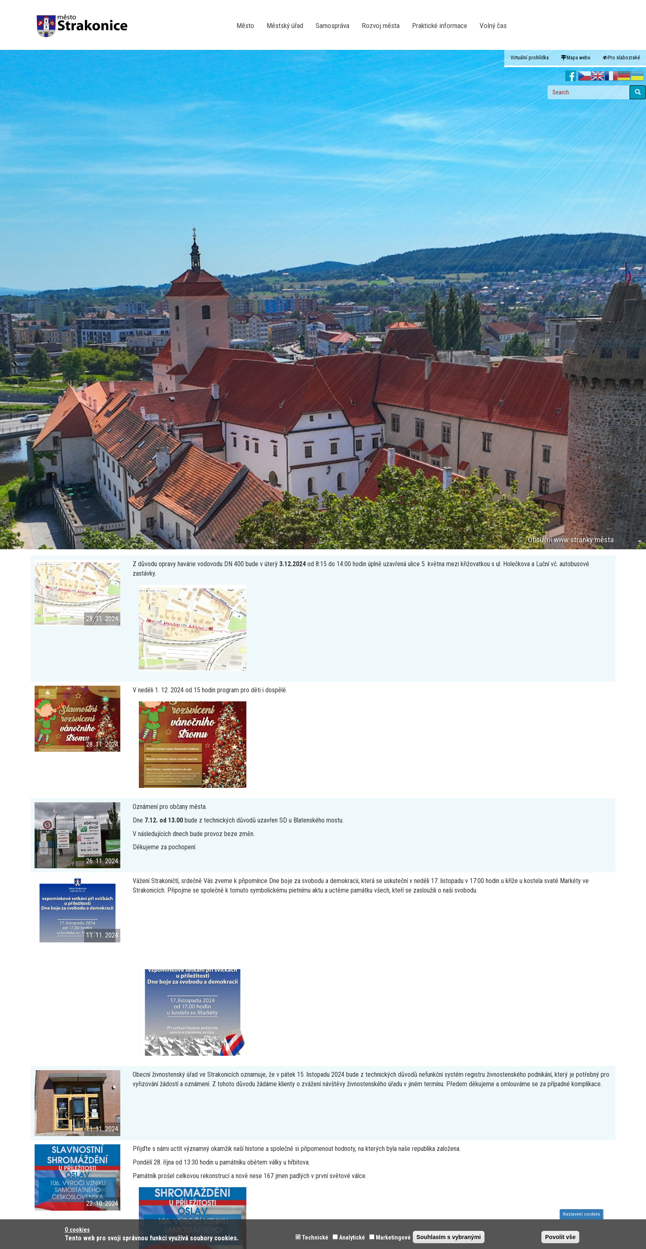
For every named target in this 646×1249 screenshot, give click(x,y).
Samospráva (332, 25)
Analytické (352, 1237)
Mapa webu (575, 57)
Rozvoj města (381, 25)
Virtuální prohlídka (529, 57)
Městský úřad (285, 25)
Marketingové (393, 1237)
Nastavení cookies (581, 1214)
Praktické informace (439, 25)
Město (245, 25)
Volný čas (493, 25)
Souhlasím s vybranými (449, 1237)
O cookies (77, 1229)
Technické (315, 1237)
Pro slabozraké (621, 57)
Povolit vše (560, 1237)
